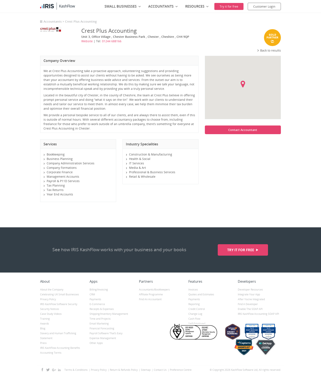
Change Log (195, 314)
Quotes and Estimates (201, 294)
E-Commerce (97, 304)
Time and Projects (100, 318)
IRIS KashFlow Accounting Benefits (60, 348)
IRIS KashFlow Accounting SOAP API (258, 314)
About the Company (51, 289)
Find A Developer (248, 304)
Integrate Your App (249, 294)
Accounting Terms (50, 353)
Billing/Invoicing (99, 289)
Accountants (53, 21)
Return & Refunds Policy (124, 370)
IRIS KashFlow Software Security (58, 304)
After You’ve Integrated (251, 299)
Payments (95, 299)
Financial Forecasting (102, 328)
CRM (92, 294)
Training (45, 318)
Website (87, 41)
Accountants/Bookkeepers (154, 289)
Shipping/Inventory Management (109, 314)
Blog (42, 328)
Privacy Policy (48, 299)
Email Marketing (99, 323)
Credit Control (196, 309)
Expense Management (103, 338)
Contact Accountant (242, 130)
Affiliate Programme (151, 294)
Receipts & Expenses (102, 309)
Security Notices (49, 309)
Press (43, 343)
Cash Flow (194, 318)
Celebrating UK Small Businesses (59, 294)
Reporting (194, 304)
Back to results (269, 50)
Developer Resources (250, 289)
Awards (44, 323)
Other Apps (96, 343)
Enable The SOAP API (250, 309)
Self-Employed (196, 323)
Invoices (193, 289)
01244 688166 (111, 41)
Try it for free (241, 250)
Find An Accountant (150, 299)
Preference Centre (181, 370)
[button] (242, 84)
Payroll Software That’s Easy (106, 333)
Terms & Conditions (76, 370)
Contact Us (160, 370)
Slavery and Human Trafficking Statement (58, 335)
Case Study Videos (51, 314)
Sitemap (146, 370)
